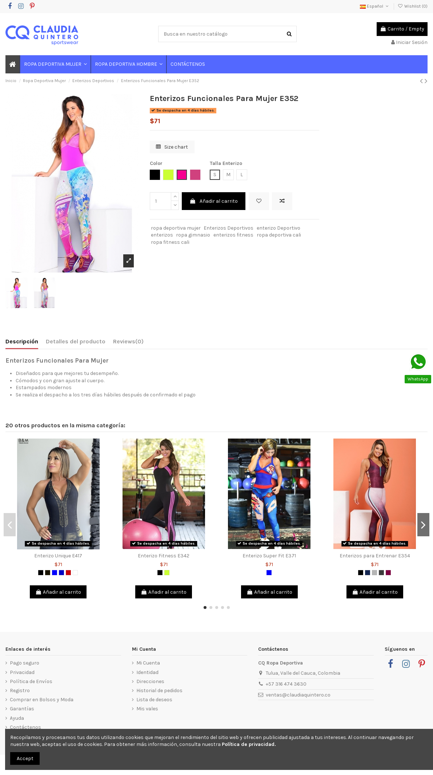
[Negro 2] (47, 572)
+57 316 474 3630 (286, 684)
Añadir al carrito (213, 201)
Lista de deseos (154, 700)
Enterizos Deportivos (228, 228)
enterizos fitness (233, 235)
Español (375, 6)
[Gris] (374, 572)
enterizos (162, 235)
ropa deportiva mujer (176, 228)
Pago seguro (24, 663)
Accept (25, 758)
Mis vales (147, 709)
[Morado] (388, 572)
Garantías (22, 709)
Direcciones (150, 681)
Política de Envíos (31, 681)
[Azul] (54, 572)
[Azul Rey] (61, 572)
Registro (20, 690)
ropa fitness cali (170, 242)
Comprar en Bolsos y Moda (41, 700)
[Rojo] (68, 572)
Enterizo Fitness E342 (163, 556)
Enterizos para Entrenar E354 (375, 556)
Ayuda (17, 718)
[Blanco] (75, 572)
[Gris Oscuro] (381, 572)
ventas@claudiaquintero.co (298, 695)
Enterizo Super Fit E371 (269, 556)
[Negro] (40, 572)
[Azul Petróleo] (367, 572)
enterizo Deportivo (278, 228)
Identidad (147, 672)
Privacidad (22, 672)
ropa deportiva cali (279, 235)
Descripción (21, 341)
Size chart (172, 147)
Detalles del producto (75, 341)
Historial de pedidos (159, 690)
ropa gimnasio (193, 235)
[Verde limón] (166, 572)
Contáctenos (25, 727)
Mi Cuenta (148, 663)
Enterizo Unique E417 (58, 556)
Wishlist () (413, 6)
